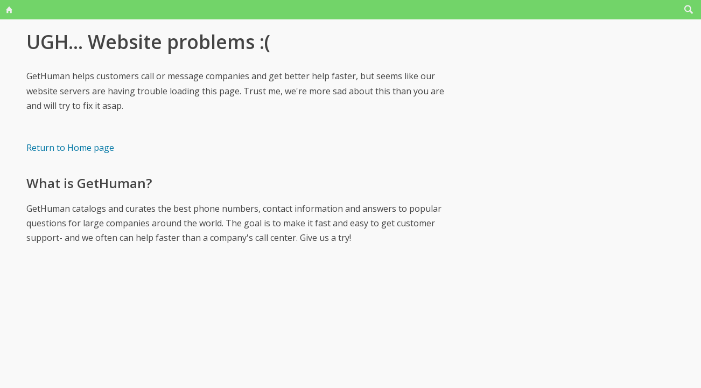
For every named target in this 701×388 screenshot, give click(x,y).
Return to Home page (70, 148)
